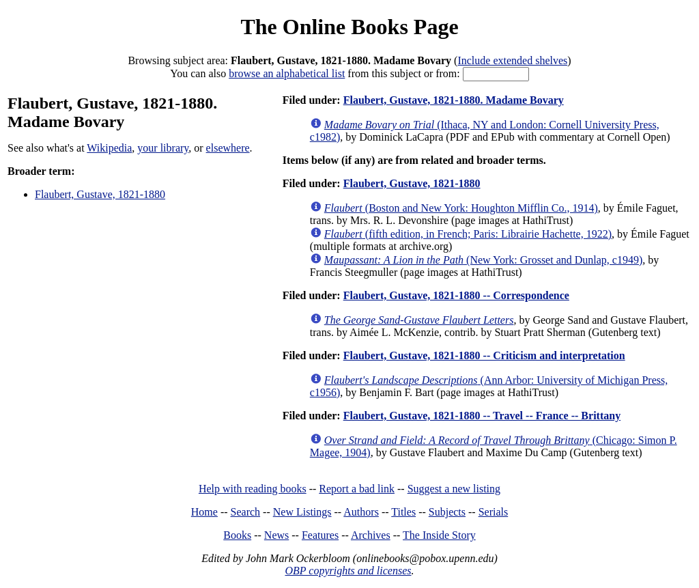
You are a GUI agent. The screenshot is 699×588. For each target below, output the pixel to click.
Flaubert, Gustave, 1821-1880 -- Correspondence (456, 295)
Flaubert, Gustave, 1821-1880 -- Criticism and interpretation (484, 355)
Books (237, 535)
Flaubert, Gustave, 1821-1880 (100, 194)
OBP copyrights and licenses (348, 570)
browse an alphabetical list (287, 73)
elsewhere (228, 148)
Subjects (447, 512)
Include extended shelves (512, 60)
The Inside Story (439, 535)
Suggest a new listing (454, 488)
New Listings (302, 512)
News (276, 535)
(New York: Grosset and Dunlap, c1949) (483, 260)
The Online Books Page (349, 26)
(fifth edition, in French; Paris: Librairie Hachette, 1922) (468, 234)
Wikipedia (109, 148)
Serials (494, 512)
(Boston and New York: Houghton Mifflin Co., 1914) (461, 208)
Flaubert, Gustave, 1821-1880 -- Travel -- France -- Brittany (481, 415)
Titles (403, 512)
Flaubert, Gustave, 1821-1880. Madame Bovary (453, 100)
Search (246, 512)
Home (204, 512)
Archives (370, 535)
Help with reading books (252, 488)
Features (320, 535)
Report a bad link (357, 488)
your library (162, 148)
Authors (361, 512)
